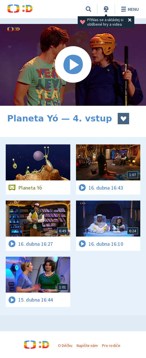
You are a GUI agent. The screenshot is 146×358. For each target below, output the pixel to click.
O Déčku (65, 345)
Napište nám (87, 345)
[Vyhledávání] (88, 9)
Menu (129, 9)
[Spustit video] (73, 65)
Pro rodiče (111, 345)
